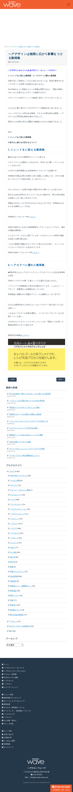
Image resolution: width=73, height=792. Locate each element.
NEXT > (60, 379)
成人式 (12, 557)
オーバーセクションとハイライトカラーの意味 (27, 449)
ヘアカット (14, 519)
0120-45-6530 (61, 788)
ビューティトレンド (11, 687)
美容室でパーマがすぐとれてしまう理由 (24, 407)
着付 (10, 631)
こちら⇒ (32, 217)
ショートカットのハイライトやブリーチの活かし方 (28, 421)
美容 (11, 600)
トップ (6, 664)
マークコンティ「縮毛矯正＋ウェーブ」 (18, 711)
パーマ (12, 500)
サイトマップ (8, 747)
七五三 (12, 547)
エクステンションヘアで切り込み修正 (23, 428)
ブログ (11, 471)
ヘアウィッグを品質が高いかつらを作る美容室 (27, 401)
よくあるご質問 (9, 741)
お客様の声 (8, 737)
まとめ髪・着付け (10, 720)
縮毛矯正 (13, 591)
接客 (11, 567)
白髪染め (13, 581)
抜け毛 (12, 562)
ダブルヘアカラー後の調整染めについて (24, 455)
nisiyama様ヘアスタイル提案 (20, 442)
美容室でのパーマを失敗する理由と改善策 (25, 414)
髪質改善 (7, 704)
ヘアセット (14, 538)
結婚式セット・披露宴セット (21, 586)
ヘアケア (13, 528)
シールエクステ (9, 714)
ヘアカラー (14, 524)
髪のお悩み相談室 (16, 615)
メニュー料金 (8, 694)
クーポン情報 (15, 480)
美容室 (12, 605)
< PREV (12, 379)
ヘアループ (8, 717)
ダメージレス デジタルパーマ (14, 701)
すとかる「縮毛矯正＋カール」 (15, 707)
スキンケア (14, 485)
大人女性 (13, 552)
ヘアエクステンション (18, 509)
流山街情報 (14, 576)
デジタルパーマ (16, 495)
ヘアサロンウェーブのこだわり (15, 671)
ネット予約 (8, 731)
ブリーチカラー (16, 504)
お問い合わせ (8, 734)
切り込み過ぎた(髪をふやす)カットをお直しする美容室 (30, 394)
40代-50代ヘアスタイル (18, 476)
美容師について (16, 610)
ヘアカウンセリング (17, 514)
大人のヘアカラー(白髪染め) (19, 626)
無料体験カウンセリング (12, 698)
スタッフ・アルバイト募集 (20, 490)
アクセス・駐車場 (10, 674)
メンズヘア (14, 543)
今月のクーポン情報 (11, 677)
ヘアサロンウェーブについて (14, 668)
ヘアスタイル (15, 533)
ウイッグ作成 (8, 724)
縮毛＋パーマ (15, 595)
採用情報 (7, 744)
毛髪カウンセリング (17, 571)
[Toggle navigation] (68, 4)
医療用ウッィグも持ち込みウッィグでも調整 (26, 435)
